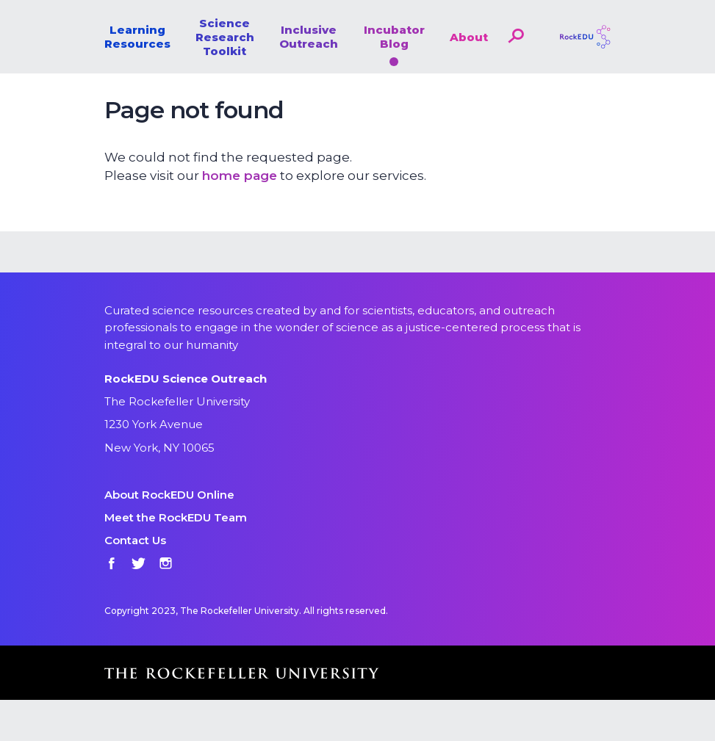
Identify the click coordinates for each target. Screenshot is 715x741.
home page (239, 175)
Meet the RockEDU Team (175, 517)
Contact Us (135, 540)
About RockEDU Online (169, 495)
